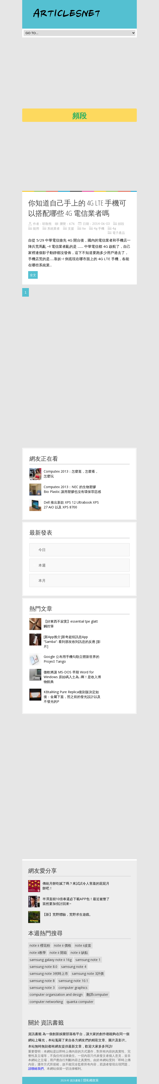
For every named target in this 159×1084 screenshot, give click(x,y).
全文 (33, 275)
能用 (36, 228)
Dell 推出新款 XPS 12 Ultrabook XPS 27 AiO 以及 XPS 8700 (71, 504)
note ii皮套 (83, 945)
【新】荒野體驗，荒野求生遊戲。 (67, 914)
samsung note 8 (42, 980)
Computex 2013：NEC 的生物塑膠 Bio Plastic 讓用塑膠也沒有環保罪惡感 (72, 489)
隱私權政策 (91, 1080)
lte (84, 228)
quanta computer (80, 1001)
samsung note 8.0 (43, 966)
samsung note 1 (88, 959)
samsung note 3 (42, 987)
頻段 (121, 224)
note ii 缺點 (79, 952)
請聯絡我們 (36, 1068)
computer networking (46, 1001)
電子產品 (118, 233)
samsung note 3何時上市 (49, 973)
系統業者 (53, 228)
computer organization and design (56, 994)
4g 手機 (99, 228)
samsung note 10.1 (73, 980)
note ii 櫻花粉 (40, 945)
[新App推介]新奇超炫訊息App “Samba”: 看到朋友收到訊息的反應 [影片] (72, 642)
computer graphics (72, 987)
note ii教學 (38, 952)
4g (114, 228)
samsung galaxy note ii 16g (51, 959)
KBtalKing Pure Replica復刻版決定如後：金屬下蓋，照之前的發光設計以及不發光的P (72, 697)
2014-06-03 (101, 224)
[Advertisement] (90, 74)
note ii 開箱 (58, 952)
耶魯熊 (47, 224)
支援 (71, 228)
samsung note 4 (73, 966)
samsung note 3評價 (88, 973)
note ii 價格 (62, 945)
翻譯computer (97, 994)
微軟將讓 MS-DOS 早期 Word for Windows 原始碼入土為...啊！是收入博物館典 (72, 677)
